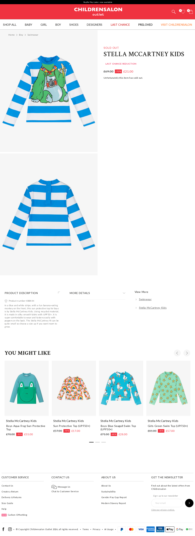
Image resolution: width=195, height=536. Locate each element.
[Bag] (191, 12)
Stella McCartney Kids (144, 273)
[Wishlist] (183, 12)
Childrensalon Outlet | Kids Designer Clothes (98, 11)
